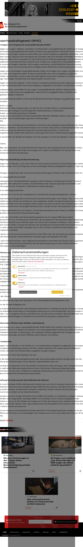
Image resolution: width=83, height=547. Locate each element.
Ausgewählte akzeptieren (28, 292)
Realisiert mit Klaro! (64, 295)
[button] (80, 470)
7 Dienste (21, 272)
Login (79, 21)
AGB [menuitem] (4, 532)
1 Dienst (20, 280)
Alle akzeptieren (57, 292)
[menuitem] (78, 21)
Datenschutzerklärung (35, 261)
